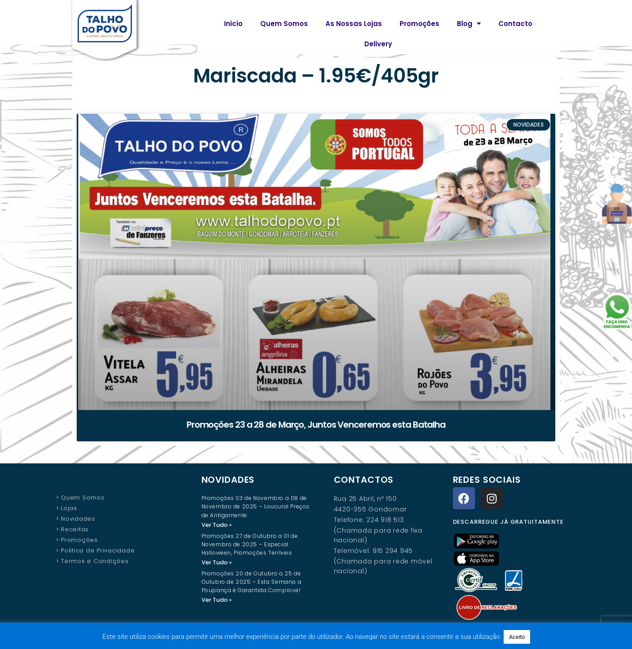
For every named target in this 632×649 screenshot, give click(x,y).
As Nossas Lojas (353, 23)
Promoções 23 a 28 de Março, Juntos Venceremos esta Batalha (316, 424)
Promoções (419, 23)
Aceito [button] (517, 637)
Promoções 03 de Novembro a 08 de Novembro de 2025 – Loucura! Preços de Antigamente (256, 506)
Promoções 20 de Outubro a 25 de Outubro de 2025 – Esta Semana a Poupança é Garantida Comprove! (252, 583)
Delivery (378, 43)
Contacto (515, 23)
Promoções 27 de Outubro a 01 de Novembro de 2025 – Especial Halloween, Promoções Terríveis (250, 545)
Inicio (233, 23)
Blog (469, 23)
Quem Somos (284, 23)
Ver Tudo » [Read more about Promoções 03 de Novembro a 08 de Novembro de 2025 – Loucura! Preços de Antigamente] (217, 525)
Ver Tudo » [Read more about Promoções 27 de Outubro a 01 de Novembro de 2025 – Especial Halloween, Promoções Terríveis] (217, 563)
